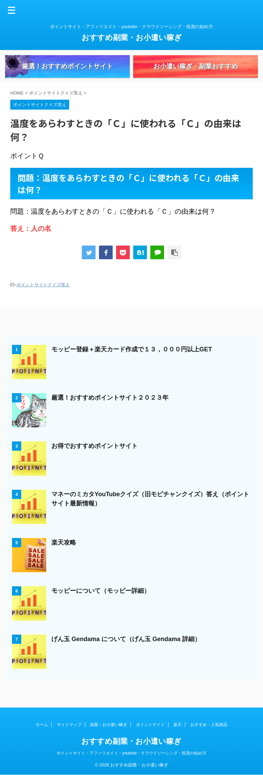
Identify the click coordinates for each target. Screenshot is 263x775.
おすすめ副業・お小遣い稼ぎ (132, 37)
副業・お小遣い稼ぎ (108, 725)
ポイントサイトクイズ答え (43, 296)
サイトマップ (69, 725)
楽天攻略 (63, 554)
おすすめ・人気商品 (208, 725)
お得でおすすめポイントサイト (94, 457)
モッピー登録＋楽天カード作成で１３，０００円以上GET (131, 361)
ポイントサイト (150, 725)
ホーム (42, 725)
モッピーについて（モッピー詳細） (100, 602)
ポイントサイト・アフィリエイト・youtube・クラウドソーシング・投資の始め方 (132, 753)
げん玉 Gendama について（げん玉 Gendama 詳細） (126, 650)
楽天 (177, 725)
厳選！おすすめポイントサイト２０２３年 (109, 409)
